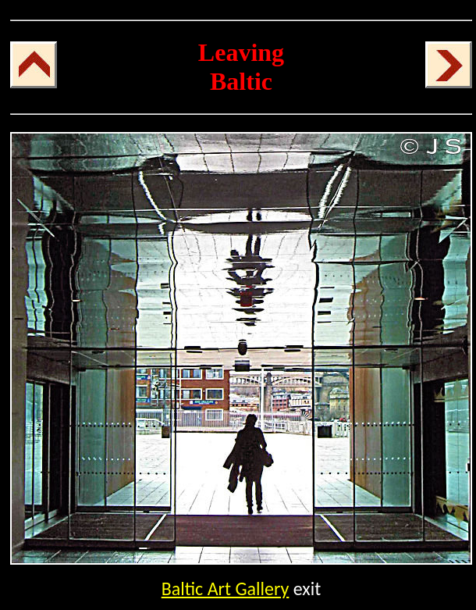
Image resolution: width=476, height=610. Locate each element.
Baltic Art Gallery (226, 588)
